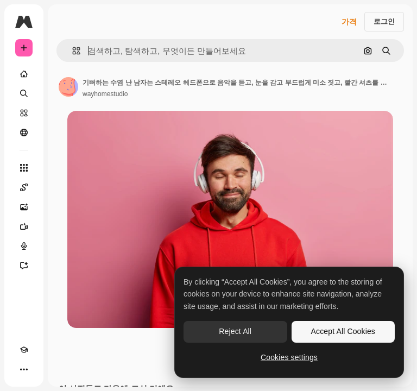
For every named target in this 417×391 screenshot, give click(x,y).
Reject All (235, 331)
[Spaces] (24, 187)
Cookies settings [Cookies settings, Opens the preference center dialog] (289, 357)
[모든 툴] (24, 167)
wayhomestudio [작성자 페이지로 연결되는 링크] (105, 94)
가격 (349, 21)
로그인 (384, 21)
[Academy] (24, 349)
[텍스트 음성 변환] (24, 246)
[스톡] (24, 113)
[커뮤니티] (24, 132)
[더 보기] (24, 369)
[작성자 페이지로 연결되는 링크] (68, 87)
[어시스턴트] (24, 265)
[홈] (24, 74)
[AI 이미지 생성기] (24, 207)
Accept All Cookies (343, 331)
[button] (72, 51)
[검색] (24, 93)
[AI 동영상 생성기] (24, 226)
